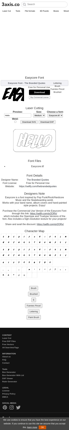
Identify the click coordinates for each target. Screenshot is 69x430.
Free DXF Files (9, 341)
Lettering (57, 83)
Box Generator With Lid (13, 375)
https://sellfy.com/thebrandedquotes (38, 186)
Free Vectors (8, 344)
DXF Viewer (7, 378)
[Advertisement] (34, 44)
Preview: (18, 112)
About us (6, 357)
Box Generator (9, 372)
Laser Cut (6, 11)
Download (39, 92)
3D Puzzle (44, 11)
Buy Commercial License (39, 97)
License (5, 391)
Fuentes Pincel (57, 89)
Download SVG (29, 122)
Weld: (15, 119)
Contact (5, 363)
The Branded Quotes (34, 83)
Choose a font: (55, 112)
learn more (32, 427)
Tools (18, 11)
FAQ (4, 360)
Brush (57, 86)
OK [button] (42, 427)
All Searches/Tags (10, 347)
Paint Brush (33, 317)
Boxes (56, 11)
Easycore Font (15, 83)
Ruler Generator (9, 381)
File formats (30, 11)
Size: (39, 112)
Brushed (57, 92)
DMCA (5, 397)
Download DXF (47, 122)
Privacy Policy (8, 394)
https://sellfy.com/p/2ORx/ (43, 213)
